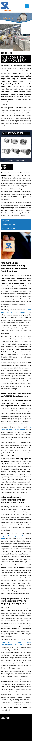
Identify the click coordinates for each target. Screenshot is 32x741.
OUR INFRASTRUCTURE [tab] (8, 347)
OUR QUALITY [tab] (6, 340)
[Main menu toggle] (27, 6)
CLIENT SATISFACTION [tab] (8, 344)
